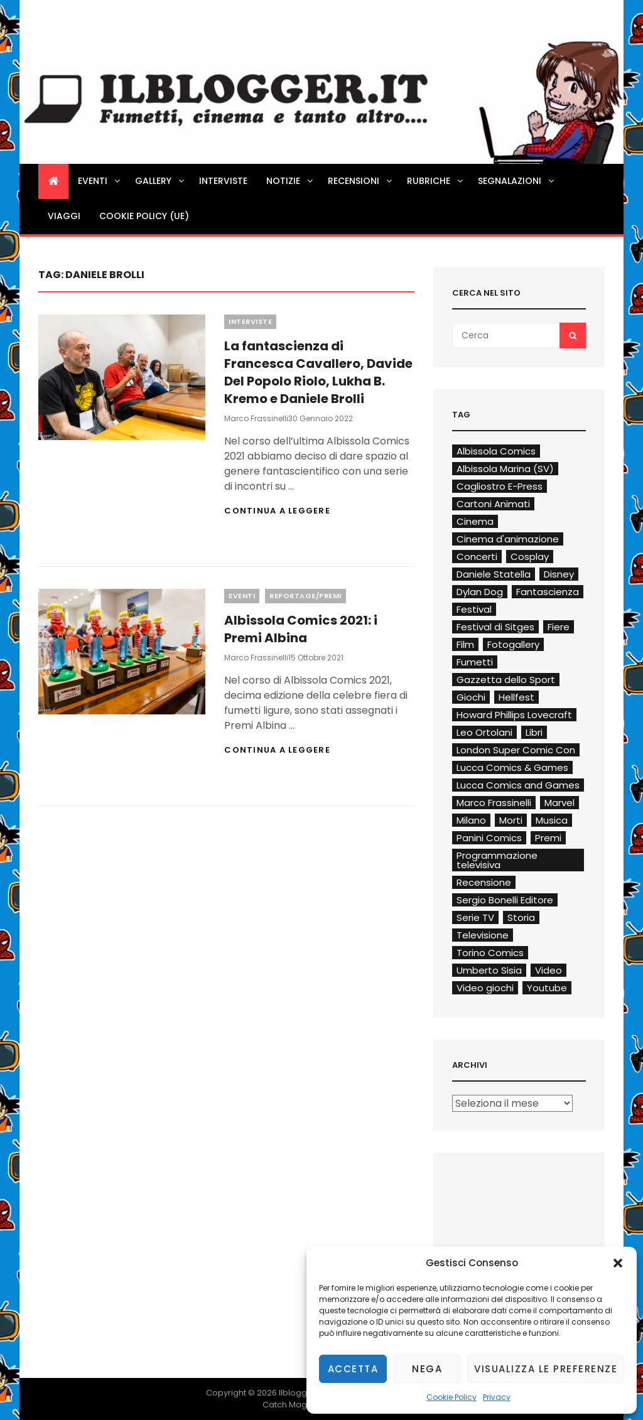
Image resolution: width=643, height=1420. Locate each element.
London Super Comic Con (516, 749)
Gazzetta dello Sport (506, 679)
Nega (427, 1368)
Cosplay (530, 556)
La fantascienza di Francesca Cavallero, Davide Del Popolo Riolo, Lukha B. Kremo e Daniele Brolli (318, 372)
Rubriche (436, 181)
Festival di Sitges (495, 626)
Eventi (100, 181)
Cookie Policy (451, 1397)
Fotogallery (513, 644)
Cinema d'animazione (508, 539)
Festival (474, 609)
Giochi (471, 697)
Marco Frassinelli (256, 418)
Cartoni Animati (493, 503)
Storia (521, 917)
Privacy (497, 1397)
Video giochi (485, 987)
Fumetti (475, 662)
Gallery (160, 181)
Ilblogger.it (300, 1393)
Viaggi (64, 216)
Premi (548, 837)
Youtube (547, 987)
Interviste (223, 181)
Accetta (353, 1368)
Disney (559, 574)
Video (548, 970)
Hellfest (516, 697)
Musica (552, 820)
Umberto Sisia (489, 970)
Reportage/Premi (305, 596)
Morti (510, 820)
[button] (618, 1263)
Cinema (475, 521)
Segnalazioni (517, 181)
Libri (534, 732)
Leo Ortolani (484, 732)
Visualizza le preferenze (545, 1368)
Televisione (483, 935)
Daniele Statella (494, 574)
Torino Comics (490, 952)
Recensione (484, 882)
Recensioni (361, 181)
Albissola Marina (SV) (505, 468)
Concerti (477, 556)
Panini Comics (489, 837)
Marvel (559, 802)
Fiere (559, 626)
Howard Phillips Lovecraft (514, 714)
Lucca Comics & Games (512, 767)
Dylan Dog (480, 591)
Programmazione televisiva (497, 860)
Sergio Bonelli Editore (505, 899)
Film (465, 644)
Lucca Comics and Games (518, 785)
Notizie (290, 181)
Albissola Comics (496, 451)
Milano (471, 820)
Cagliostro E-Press (500, 486)
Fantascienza (547, 591)
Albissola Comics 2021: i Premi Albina (300, 629)
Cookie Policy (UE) (144, 216)
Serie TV (475, 917)
